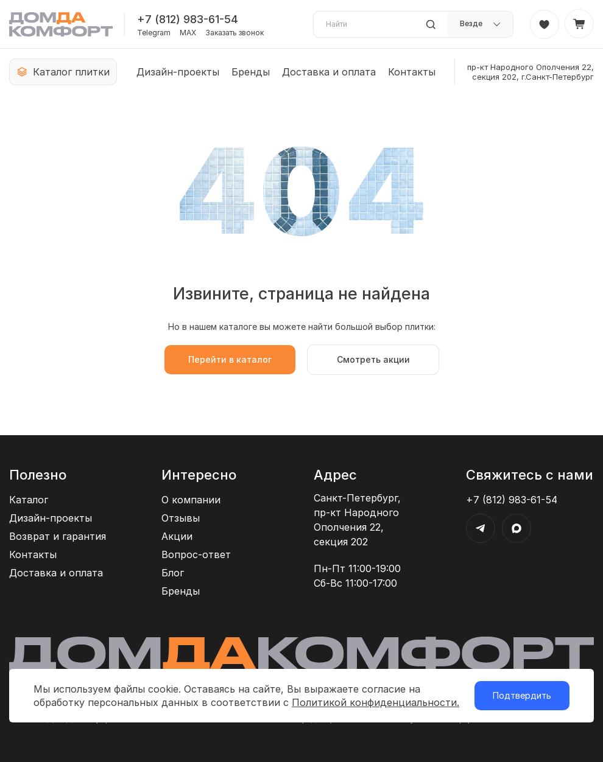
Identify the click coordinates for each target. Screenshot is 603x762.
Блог (172, 573)
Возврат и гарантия (57, 536)
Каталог (28, 500)
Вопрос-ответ (196, 554)
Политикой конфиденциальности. (375, 702)
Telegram (154, 33)
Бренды (250, 72)
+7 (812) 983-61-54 (187, 19)
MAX (188, 33)
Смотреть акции (373, 359)
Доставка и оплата (329, 72)
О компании (190, 500)
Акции (176, 536)
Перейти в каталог (230, 359)
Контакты (412, 72)
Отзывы (180, 518)
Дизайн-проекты (177, 72)
